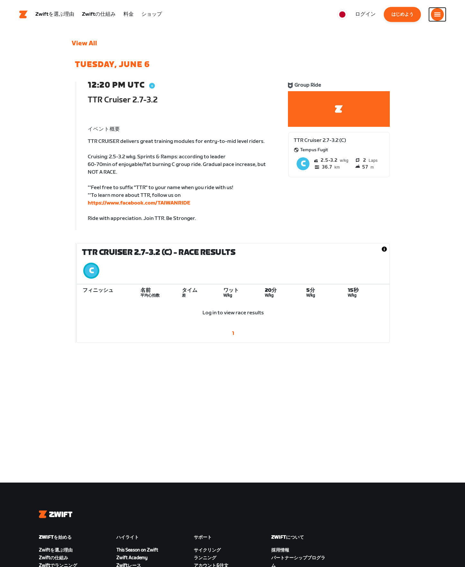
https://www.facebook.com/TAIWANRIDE (139, 203)
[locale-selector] (342, 14)
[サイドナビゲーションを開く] (437, 14)
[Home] (23, 14)
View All (84, 43)
